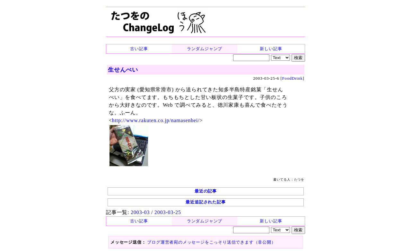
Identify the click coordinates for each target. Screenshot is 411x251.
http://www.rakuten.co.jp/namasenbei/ (156, 120)
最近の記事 (206, 191)
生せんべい (123, 70)
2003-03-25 (167, 212)
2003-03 (140, 212)
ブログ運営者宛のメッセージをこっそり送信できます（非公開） (211, 242)
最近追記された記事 (205, 202)
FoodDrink (292, 78)
